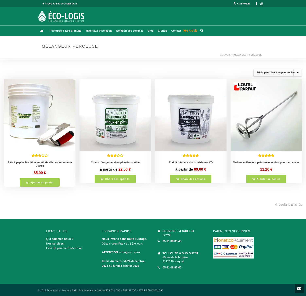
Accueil (225, 55)
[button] (40, 182)
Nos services (55, 243)
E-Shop (162, 30)
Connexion (241, 3)
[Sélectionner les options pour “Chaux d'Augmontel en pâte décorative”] (115, 179)
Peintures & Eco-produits (65, 30)
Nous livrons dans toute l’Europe (124, 238)
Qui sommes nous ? (59, 238)
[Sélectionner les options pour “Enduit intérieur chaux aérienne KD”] (190, 179)
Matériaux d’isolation (99, 30)
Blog (151, 30)
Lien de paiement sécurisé (64, 248)
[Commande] (277, 73)
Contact (176, 30)
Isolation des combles (129, 30)
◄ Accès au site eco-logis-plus (59, 3)
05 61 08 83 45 (172, 241)
